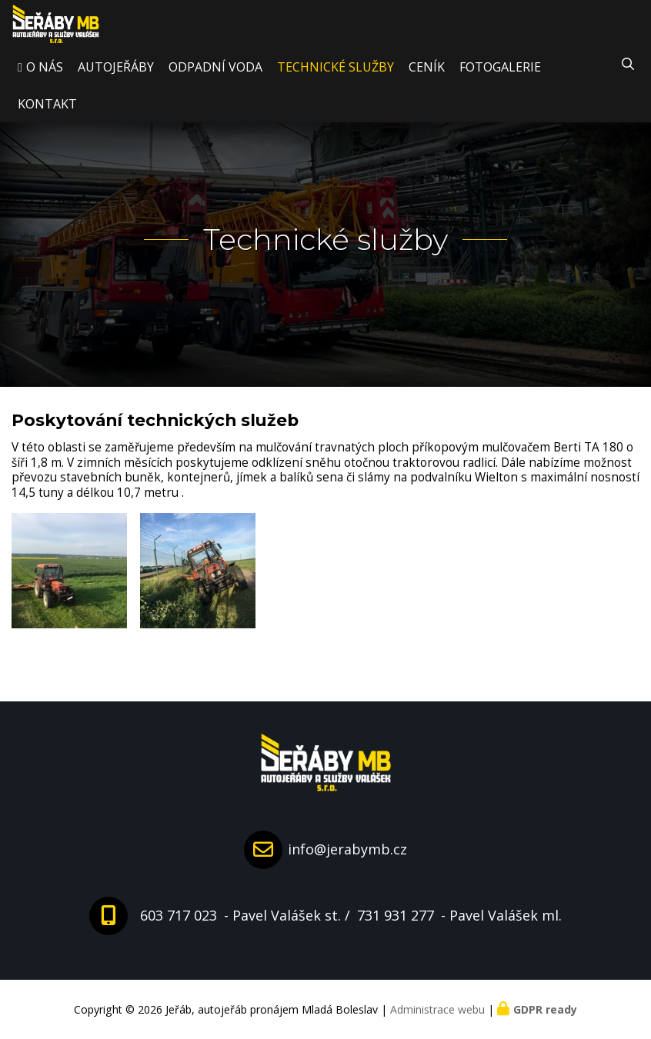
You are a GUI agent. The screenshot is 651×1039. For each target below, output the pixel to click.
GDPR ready (545, 1009)
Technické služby (335, 80)
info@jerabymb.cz (347, 849)
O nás (44, 80)
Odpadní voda (215, 80)
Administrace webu (437, 1009)
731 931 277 (395, 915)
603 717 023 (178, 915)
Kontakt (47, 116)
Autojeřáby (116, 80)
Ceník (427, 80)
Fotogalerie (500, 80)
